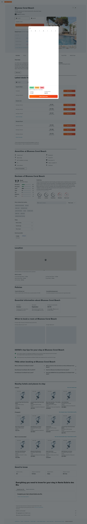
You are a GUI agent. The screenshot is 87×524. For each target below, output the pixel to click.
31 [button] (38, 41)
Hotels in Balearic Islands (41, 521)
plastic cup (17, 213)
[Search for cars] (2, 10)
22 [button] (32, 38)
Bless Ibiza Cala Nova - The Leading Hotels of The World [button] (53, 403)
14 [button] (29, 35)
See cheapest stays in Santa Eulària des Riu (67, 412)
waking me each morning (20, 216)
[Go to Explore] (2, 19)
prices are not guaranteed (39, 507)
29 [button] (32, 41)
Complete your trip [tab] (20, 489)
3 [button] (38, 29)
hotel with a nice (24, 208)
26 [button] (24, 41)
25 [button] (41, 38)
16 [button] (35, 35)
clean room (17, 208)
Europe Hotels (26, 521)
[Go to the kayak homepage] (8, 2)
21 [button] (29, 38)
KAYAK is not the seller (46, 511)
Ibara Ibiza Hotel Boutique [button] (20, 451)
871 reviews (22, 14)
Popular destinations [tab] (30, 489)
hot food (26, 205)
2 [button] (35, 29)
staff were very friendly (19, 205)
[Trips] (2, 30)
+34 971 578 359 (18, 12)
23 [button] (35, 38)
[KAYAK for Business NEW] (2, 27)
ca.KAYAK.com (17, 521)
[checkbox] (21, 236)
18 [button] (41, 35)
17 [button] (38, 35)
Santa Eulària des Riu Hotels (59, 521)
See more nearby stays (71, 387)
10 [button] (38, 32)
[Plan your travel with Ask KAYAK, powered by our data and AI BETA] (2, 16)
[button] (2, 2)
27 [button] (27, 41)
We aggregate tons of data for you (46, 513)
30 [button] (35, 41)
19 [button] (24, 38)
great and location (18, 210)
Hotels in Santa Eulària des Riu (23, 496)
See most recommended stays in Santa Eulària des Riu (65, 436)
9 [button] (35, 32)
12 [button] (24, 35)
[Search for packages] (2, 13)
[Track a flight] (2, 22)
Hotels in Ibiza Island (50, 521)
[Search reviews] (52, 203)
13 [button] (57, 35)
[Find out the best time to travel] (2, 24)
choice (24, 210)
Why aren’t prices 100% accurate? (46, 515)
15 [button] (32, 35)
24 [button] (38, 38)
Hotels (22, 521)
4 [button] (41, 29)
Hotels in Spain (33, 521)
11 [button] (41, 32)
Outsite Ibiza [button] (48, 426)
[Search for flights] (2, 5)
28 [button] (29, 41)
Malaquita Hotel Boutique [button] (36, 451)
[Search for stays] (2, 8)
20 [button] (27, 38)
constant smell (30, 210)
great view (23, 213)
